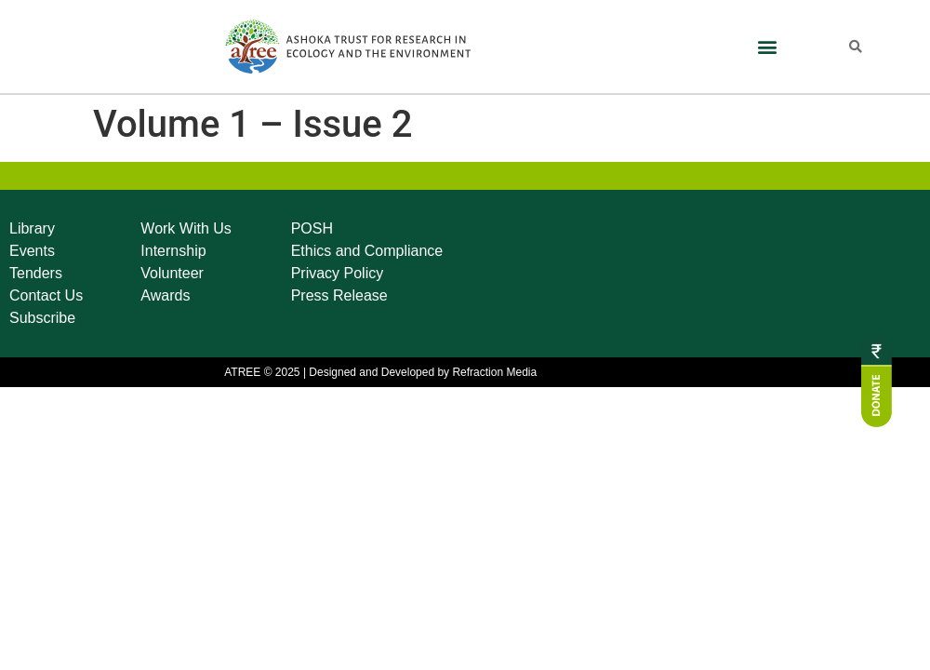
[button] (767, 47)
